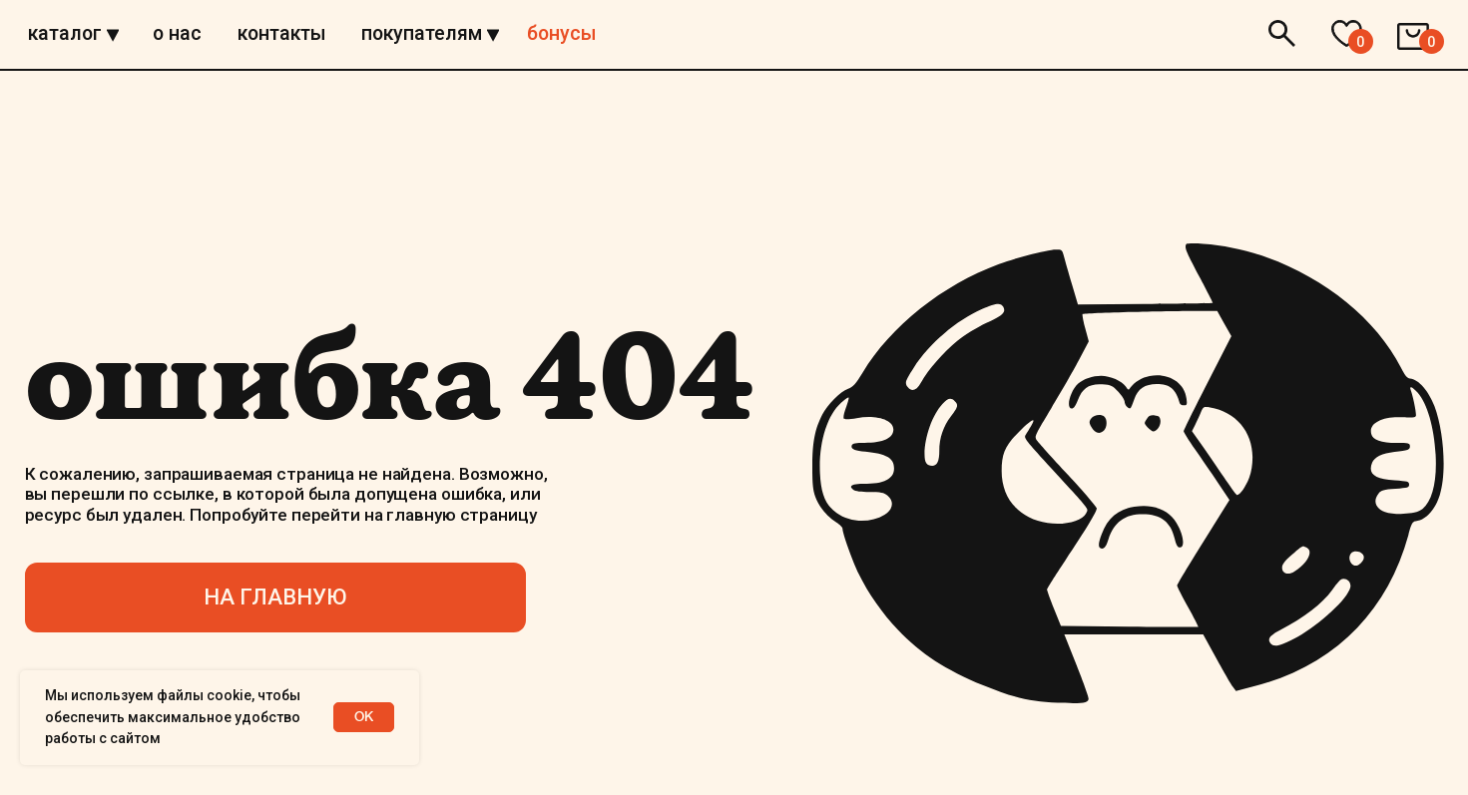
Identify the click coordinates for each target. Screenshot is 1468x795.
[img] (734, 73)
